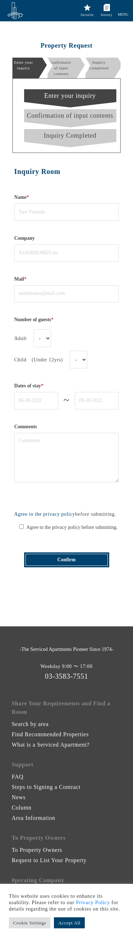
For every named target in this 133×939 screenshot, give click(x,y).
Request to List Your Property (49, 860)
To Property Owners (37, 850)
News (19, 797)
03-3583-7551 (66, 676)
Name (21, 197)
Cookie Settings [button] (29, 922)
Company (24, 238)
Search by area (30, 724)
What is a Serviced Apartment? (50, 745)
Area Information (33, 818)
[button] (123, 7)
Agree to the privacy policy (44, 514)
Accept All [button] (69, 922)
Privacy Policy (93, 902)
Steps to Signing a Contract (46, 787)
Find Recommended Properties (50, 734)
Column (22, 808)
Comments (25, 426)
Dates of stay (29, 385)
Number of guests (34, 319)
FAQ (17, 777)
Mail (20, 279)
